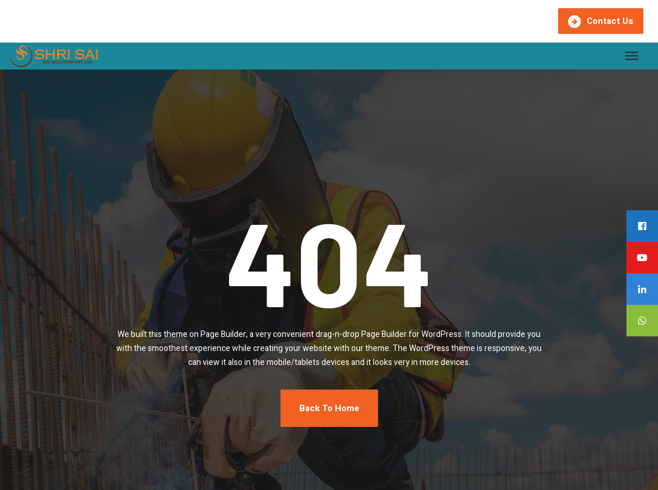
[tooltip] (642, 226)
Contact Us (600, 21)
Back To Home (329, 408)
